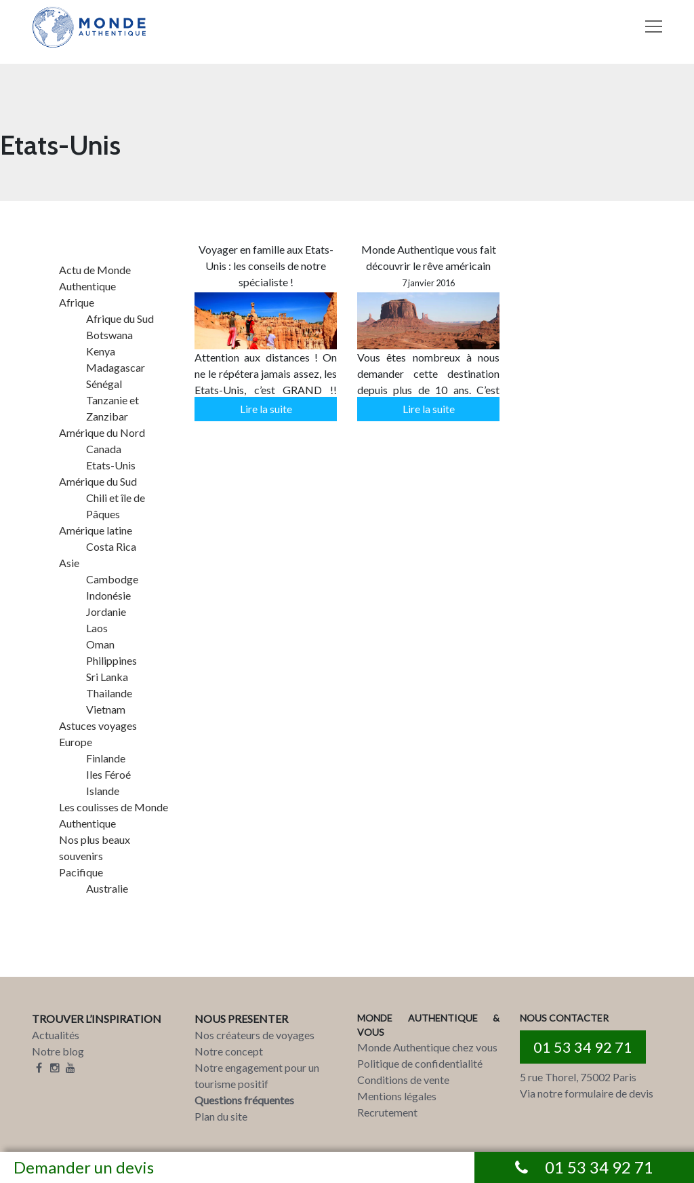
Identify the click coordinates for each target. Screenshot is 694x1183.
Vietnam (105, 709)
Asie (69, 562)
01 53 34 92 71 (582, 1047)
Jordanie (106, 611)
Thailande (109, 692)
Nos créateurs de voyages (254, 1034)
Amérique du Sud (98, 481)
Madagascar (115, 367)
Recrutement (387, 1112)
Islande (102, 790)
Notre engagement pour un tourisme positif (257, 1075)
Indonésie (108, 595)
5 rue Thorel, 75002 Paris (578, 1076)
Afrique (76, 302)
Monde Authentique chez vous (427, 1047)
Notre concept (229, 1051)
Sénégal (104, 383)
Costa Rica (111, 546)
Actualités (55, 1034)
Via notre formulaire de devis (586, 1093)
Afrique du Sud (120, 318)
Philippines (111, 660)
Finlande (105, 758)
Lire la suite (266, 408)
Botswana (109, 334)
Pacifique (81, 872)
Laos (97, 627)
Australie (107, 888)
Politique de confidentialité (420, 1063)
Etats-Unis (111, 465)
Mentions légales (396, 1095)
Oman (100, 644)
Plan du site (221, 1116)
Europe (75, 741)
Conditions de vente (403, 1079)
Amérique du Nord (102, 432)
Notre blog (58, 1051)
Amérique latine (95, 530)
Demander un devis (84, 1167)
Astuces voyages (98, 725)
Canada (103, 448)
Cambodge (112, 579)
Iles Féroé (108, 774)
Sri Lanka (107, 676)
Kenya (100, 351)
